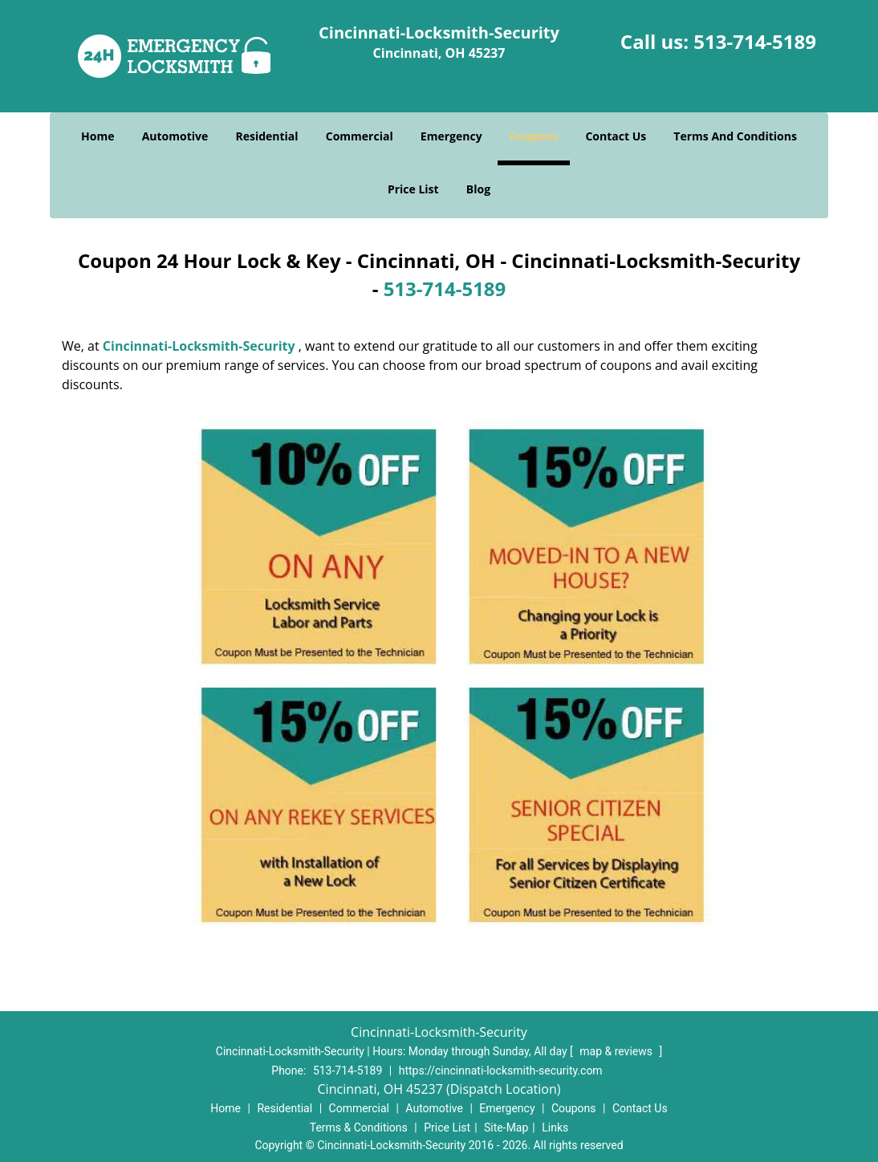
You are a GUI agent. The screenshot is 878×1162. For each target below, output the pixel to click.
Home (97, 136)
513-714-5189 (754, 41)
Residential (266, 136)
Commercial (359, 136)
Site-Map (506, 1127)
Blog (478, 189)
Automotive (175, 136)
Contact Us (615, 136)
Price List (413, 189)
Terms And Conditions (735, 136)
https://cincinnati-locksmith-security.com (501, 1070)
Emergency (451, 136)
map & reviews (617, 1051)
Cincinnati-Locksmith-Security (199, 346)
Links (555, 1127)
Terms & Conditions (359, 1127)
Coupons (534, 136)
